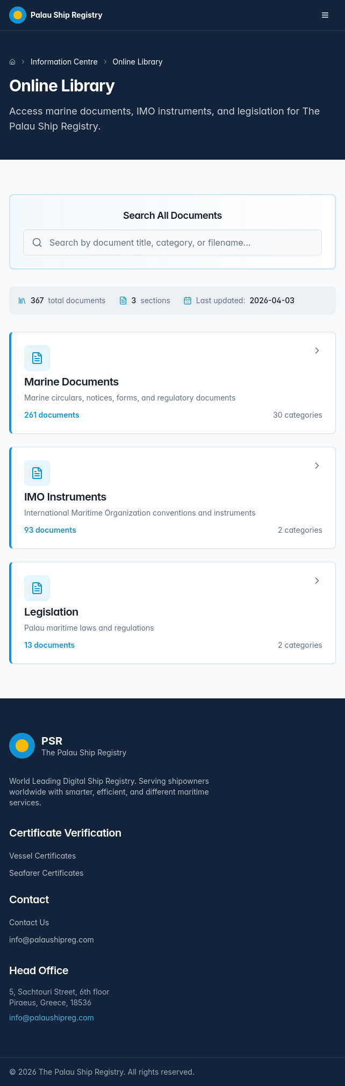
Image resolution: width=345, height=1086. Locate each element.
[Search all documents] (172, 242)
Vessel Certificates (42, 855)
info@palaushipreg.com (51, 939)
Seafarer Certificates (46, 872)
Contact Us (29, 922)
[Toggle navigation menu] (325, 15)
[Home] (56, 15)
